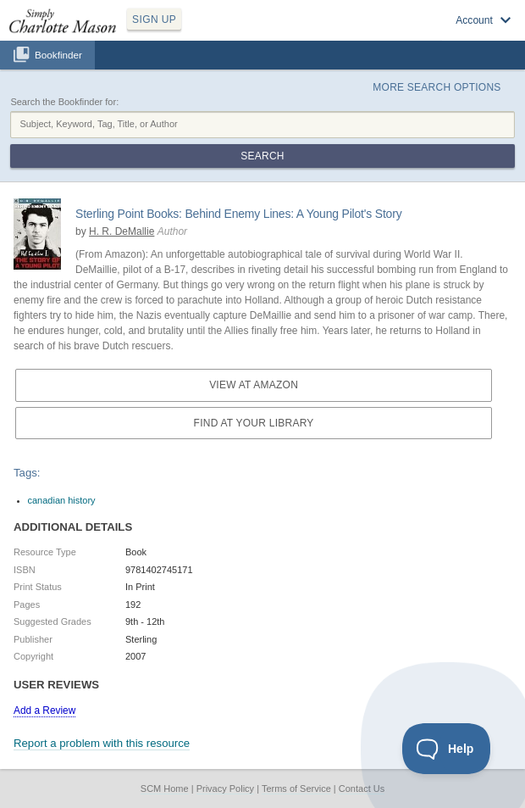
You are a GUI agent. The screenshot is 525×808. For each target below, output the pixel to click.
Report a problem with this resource (102, 743)
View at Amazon (253, 385)
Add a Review (44, 710)
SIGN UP (154, 19)
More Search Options (436, 87)
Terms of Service (296, 788)
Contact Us (361, 788)
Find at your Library (254, 423)
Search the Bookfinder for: (64, 102)
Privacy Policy (225, 788)
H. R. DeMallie (121, 231)
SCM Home (165, 788)
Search (262, 156)
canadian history (62, 500)
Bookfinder (58, 54)
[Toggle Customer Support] (446, 748)
